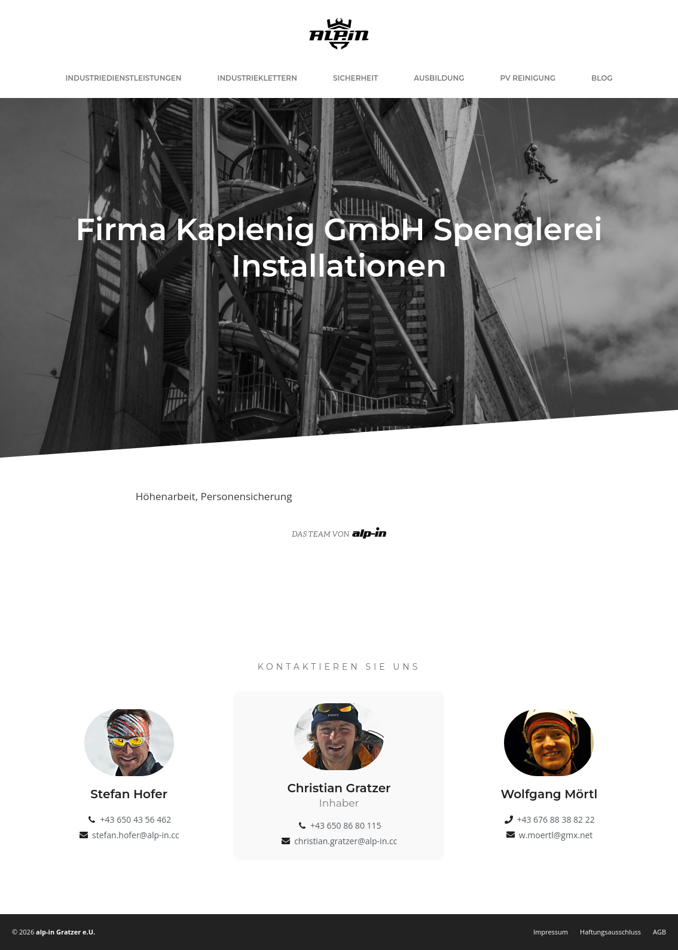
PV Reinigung (527, 77)
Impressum (550, 931)
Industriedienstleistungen (123, 77)
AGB (659, 931)
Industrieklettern (257, 77)
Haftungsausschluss (610, 931)
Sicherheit (355, 77)
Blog (602, 77)
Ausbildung (439, 77)
